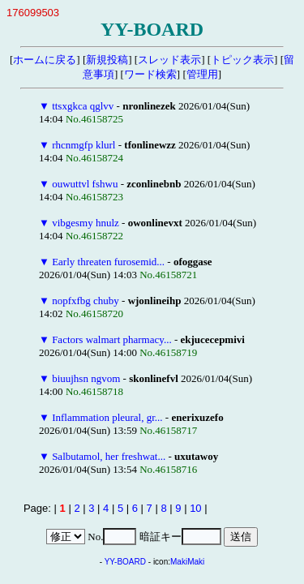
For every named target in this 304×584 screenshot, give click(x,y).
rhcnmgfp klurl (83, 145)
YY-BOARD (125, 561)
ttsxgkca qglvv (82, 106)
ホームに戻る (44, 60)
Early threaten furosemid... (108, 262)
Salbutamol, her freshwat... (108, 456)
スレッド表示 (169, 60)
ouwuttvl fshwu (85, 184)
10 (195, 508)
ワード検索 (150, 74)
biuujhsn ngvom (86, 378)
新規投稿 (107, 60)
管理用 (202, 74)
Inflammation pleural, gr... (107, 417)
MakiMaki (187, 561)
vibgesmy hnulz (85, 223)
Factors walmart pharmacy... (112, 339)
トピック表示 (242, 60)
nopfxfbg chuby (85, 300)
